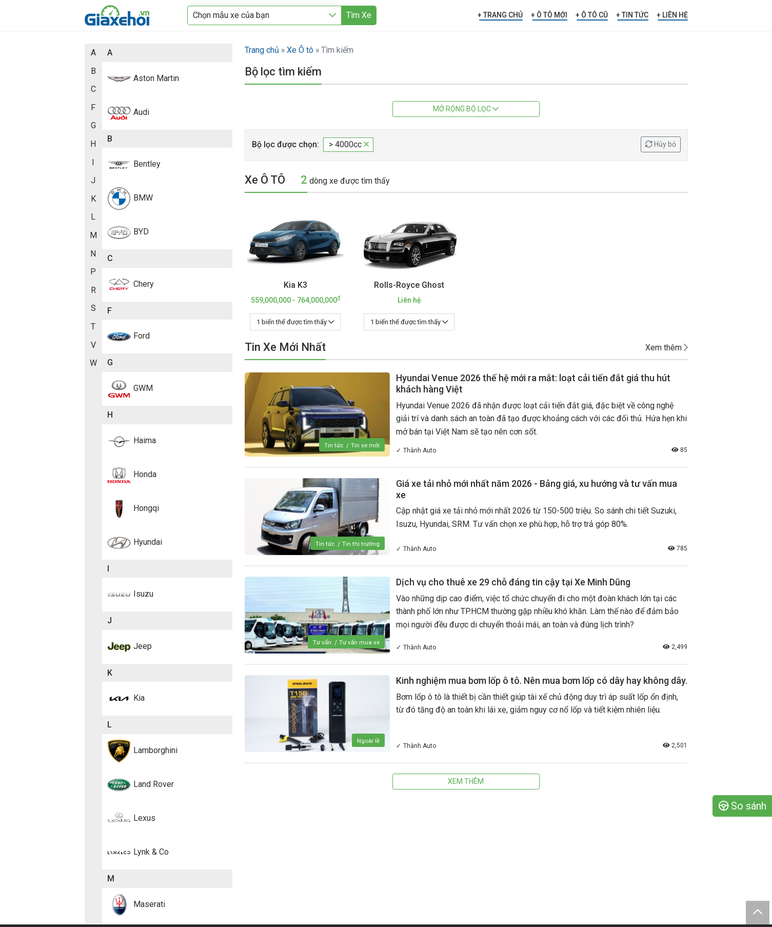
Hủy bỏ (660, 144)
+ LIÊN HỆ (672, 15)
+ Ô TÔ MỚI (549, 15)
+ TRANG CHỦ (500, 15)
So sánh (742, 806)
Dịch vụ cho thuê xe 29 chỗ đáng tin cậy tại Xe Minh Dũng (513, 582)
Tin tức (333, 445)
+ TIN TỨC (632, 15)
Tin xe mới (365, 445)
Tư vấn (320, 642)
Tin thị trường (361, 543)
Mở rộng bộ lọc (466, 109)
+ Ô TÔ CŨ (592, 15)
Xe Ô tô (300, 50)
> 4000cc (349, 144)
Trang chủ (262, 50)
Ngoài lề (368, 740)
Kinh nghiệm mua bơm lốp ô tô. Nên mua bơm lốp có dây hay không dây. (541, 680)
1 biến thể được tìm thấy (295, 322)
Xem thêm (666, 347)
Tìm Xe (358, 15)
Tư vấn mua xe (359, 642)
